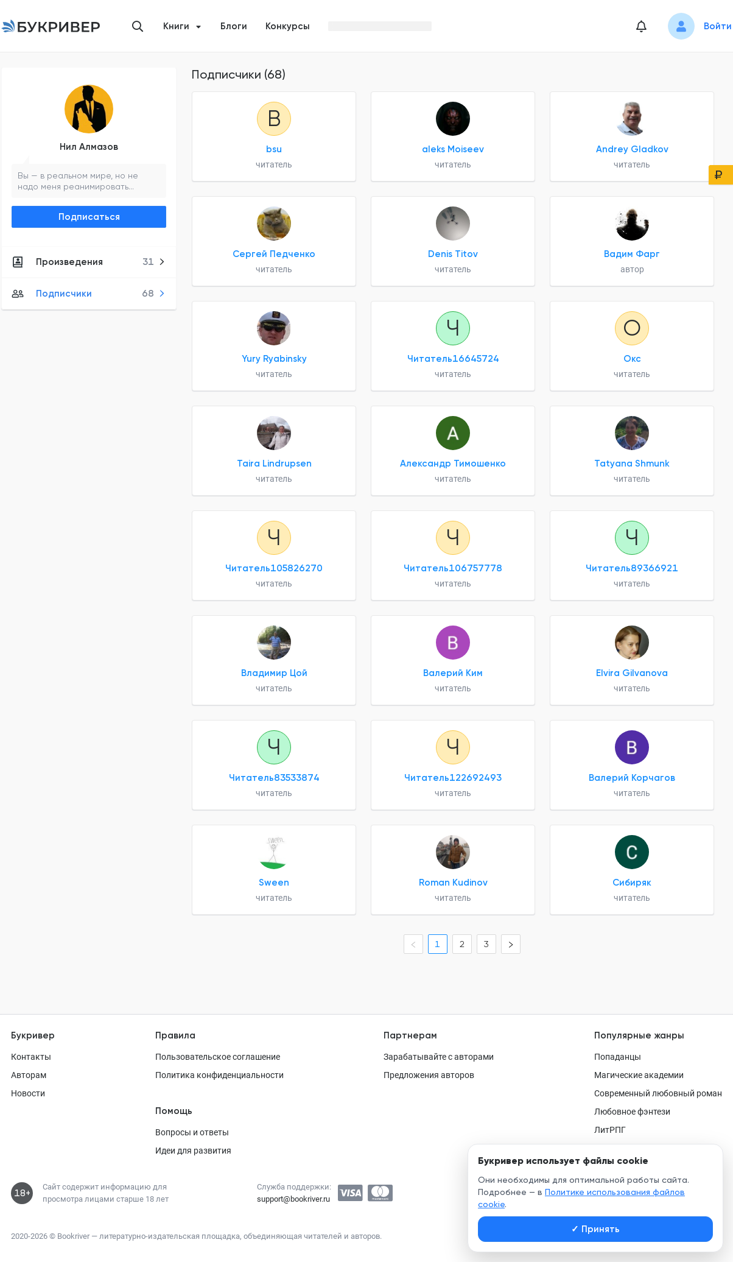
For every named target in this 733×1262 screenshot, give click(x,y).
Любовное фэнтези (632, 1111)
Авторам (28, 1075)
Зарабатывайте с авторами (439, 1057)
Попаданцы (617, 1057)
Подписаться (89, 216)
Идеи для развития (193, 1150)
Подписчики (89, 293)
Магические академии (639, 1075)
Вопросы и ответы (192, 1132)
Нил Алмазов (89, 146)
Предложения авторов (429, 1075)
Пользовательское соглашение (217, 1057)
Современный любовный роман (658, 1093)
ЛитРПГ (610, 1130)
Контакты (31, 1057)
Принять (595, 1229)
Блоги (233, 26)
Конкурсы (287, 26)
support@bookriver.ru (293, 1199)
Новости (28, 1093)
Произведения (89, 262)
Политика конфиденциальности (219, 1075)
